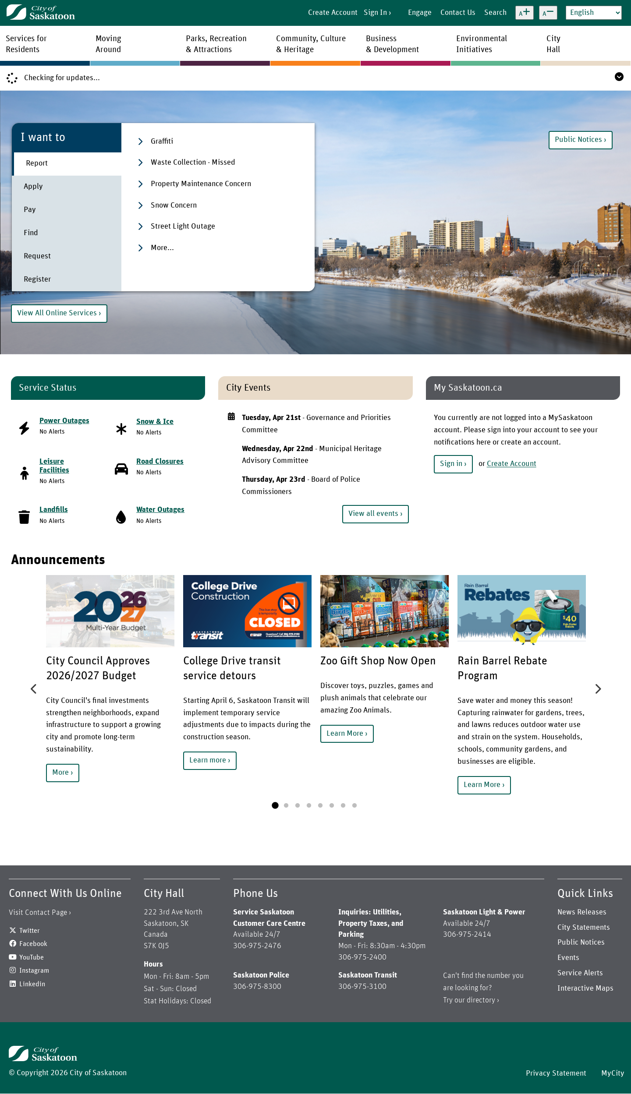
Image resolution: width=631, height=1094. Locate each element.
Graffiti (162, 141)
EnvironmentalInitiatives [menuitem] (481, 44)
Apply (33, 187)
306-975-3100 (362, 987)
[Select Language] (594, 13)
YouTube (31, 957)
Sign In (375, 13)
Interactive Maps (585, 988)
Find (31, 233)
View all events (373, 514)
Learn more (207, 760)
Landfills (53, 510)
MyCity (612, 1073)
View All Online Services (57, 313)
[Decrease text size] (548, 13)
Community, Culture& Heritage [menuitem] (311, 44)
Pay (30, 210)
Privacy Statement (556, 1073)
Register (37, 279)
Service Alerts (580, 973)
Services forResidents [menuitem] (26, 44)
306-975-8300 (257, 987)
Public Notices (578, 140)
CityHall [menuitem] (553, 44)
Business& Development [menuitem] (392, 44)
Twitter (29, 930)
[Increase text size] (524, 13)
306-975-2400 (362, 957)
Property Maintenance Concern (201, 184)
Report (37, 163)
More (60, 772)
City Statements (583, 928)
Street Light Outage (183, 226)
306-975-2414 (467, 935)
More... (162, 248)
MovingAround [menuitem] (108, 44)
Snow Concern (174, 205)
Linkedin (32, 984)
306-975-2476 (257, 946)
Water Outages (160, 510)
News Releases (581, 912)
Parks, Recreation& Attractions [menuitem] (216, 44)
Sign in (451, 464)
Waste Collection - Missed (193, 162)
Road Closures (160, 462)
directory (481, 1000)
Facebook (33, 943)
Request (37, 256)
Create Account (333, 13)
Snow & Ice (155, 422)
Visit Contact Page (38, 913)
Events (568, 958)
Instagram (34, 970)
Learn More (344, 734)
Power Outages (64, 421)
